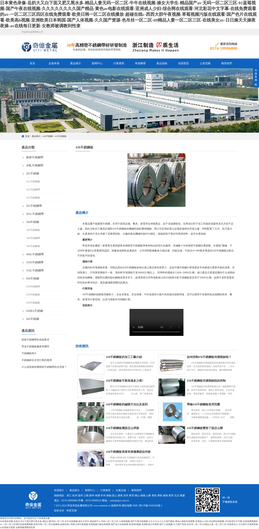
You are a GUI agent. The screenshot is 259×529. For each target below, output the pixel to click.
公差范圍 (205, 63)
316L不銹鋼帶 (35, 270)
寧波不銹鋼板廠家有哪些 (35, 346)
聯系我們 (226, 63)
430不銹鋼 (48, 136)
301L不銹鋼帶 (35, 213)
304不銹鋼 (32, 221)
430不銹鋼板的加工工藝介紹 (124, 356)
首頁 (32, 63)
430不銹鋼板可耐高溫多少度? (124, 380)
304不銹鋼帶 (33, 238)
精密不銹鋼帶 (34, 157)
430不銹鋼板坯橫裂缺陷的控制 (206, 380)
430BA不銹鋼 (34, 310)
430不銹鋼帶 (33, 286)
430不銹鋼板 (33, 302)
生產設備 (121, 490)
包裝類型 (183, 63)
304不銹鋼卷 (33, 246)
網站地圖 (127, 505)
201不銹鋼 (32, 173)
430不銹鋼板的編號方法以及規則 (127, 404)
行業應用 (118, 63)
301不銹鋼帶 (34, 205)
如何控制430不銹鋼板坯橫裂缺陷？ (209, 356)
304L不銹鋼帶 (35, 254)
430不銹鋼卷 (33, 294)
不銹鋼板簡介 (29, 353)
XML (135, 505)
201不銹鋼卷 (33, 197)
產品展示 (75, 63)
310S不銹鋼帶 (35, 262)
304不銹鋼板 (33, 230)
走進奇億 (54, 63)
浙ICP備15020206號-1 (150, 505)
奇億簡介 (59, 490)
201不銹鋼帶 (33, 189)
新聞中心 (97, 63)
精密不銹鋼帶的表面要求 (35, 339)
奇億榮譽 (140, 63)
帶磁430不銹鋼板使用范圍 (203, 404)
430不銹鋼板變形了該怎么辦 (205, 428)
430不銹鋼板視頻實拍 (156, 322)
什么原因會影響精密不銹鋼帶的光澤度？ (44, 367)
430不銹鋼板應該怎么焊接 (122, 428)
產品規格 (161, 63)
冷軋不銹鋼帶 (34, 165)
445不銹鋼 (32, 318)
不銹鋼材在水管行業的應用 (37, 360)
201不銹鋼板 (33, 181)
